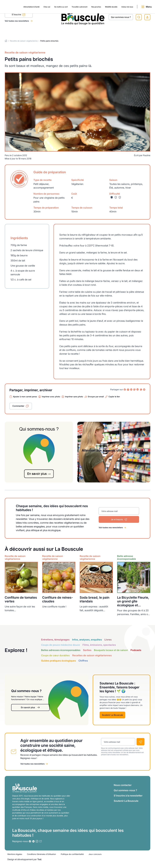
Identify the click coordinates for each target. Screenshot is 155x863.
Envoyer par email (96, 396)
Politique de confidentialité (72, 854)
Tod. (39, 859)
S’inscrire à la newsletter (128, 795)
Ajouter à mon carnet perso (25, 396)
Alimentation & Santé (13, 31)
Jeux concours (95, 854)
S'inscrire (18, 15)
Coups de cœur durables (55, 655)
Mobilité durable (108, 31)
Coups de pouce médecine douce (60, 644)
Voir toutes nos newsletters (17, 21)
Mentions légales (14, 854)
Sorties (87, 650)
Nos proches (90, 31)
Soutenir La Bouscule (112, 715)
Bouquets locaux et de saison (111, 650)
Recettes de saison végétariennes (92, 655)
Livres (108, 639)
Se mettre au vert (48, 31)
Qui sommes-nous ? (125, 790)
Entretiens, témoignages (55, 639)
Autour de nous (127, 31)
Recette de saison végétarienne (24, 41)
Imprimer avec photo (51, 396)
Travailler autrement (70, 31)
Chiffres (83, 660)
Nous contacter (123, 785)
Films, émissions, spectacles (99, 644)
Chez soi (31, 31)
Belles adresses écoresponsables (60, 650)
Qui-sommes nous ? (121, 17)
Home (6, 41)
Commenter (18, 406)
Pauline (146, 155)
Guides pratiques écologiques (58, 660)
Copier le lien (114, 396)
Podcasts (135, 650)
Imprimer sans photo (74, 396)
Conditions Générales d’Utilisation (41, 854)
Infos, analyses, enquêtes (87, 639)
